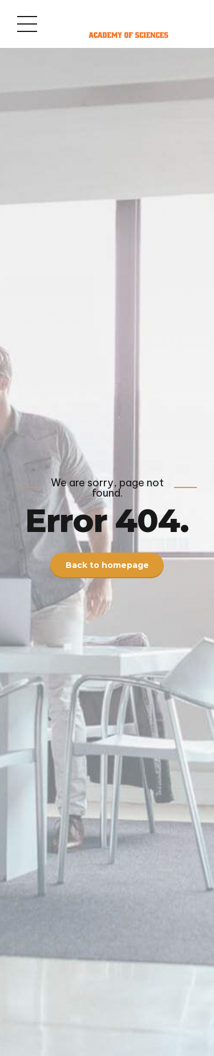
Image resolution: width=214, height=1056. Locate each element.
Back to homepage (107, 565)
